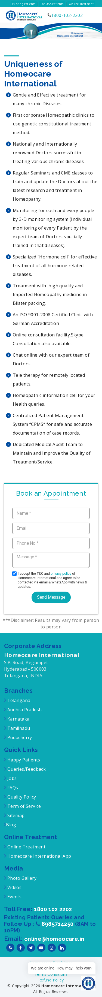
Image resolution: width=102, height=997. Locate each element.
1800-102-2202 (67, 15)
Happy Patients (23, 760)
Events (13, 897)
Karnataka (17, 719)
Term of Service (23, 806)
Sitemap (15, 815)
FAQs (12, 788)
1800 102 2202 (53, 909)
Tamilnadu (18, 728)
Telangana (18, 700)
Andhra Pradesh (24, 710)
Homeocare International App (39, 856)
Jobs (11, 778)
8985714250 (58, 924)
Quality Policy (21, 797)
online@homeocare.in (54, 939)
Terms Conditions (51, 974)
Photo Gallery (21, 878)
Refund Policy (51, 980)
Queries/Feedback (26, 769)
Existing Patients (23, 4)
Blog (11, 825)
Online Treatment (81, 4)
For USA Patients (52, 4)
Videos (14, 887)
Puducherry (19, 737)
